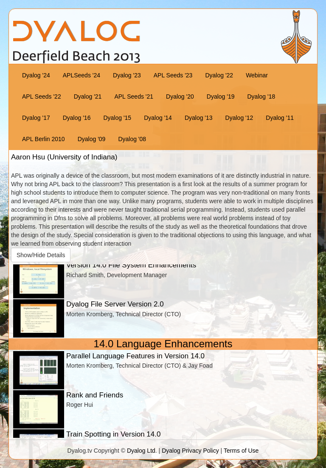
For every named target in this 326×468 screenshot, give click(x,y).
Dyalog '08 (132, 139)
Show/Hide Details (41, 255)
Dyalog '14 (158, 117)
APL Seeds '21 (133, 96)
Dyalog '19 (221, 96)
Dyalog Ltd (141, 450)
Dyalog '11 (280, 117)
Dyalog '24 (36, 75)
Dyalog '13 (199, 117)
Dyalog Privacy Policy (190, 450)
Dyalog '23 (127, 75)
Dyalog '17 (36, 117)
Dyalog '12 (239, 117)
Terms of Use (241, 450)
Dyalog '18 (261, 96)
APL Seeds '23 (173, 75)
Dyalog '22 (219, 75)
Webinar (257, 75)
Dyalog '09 (92, 139)
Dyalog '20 (180, 96)
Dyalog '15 (117, 117)
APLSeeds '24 (81, 75)
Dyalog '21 (88, 96)
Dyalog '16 (77, 117)
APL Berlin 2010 (43, 139)
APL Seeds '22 (41, 96)
